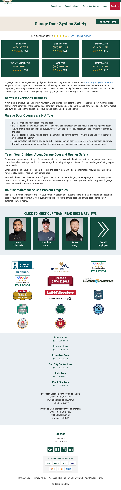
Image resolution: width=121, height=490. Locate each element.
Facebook (57, 449)
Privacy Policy (39, 478)
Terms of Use (24, 478)
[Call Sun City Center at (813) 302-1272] (20, 66)
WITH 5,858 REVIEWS (81, 36)
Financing (93, 4)
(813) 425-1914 (60, 349)
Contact (116, 4)
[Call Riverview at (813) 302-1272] (101, 47)
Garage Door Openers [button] (91, 12)
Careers (84, 4)
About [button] (106, 12)
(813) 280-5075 (60, 340)
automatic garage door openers (98, 82)
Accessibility (55, 478)
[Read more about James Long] (75, 233)
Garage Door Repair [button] (73, 12)
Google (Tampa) (50, 449)
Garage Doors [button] (56, 12)
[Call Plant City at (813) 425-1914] (101, 66)
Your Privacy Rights (93, 478)
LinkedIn (70, 449)
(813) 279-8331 (60, 376)
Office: (60, 396)
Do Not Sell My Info (73, 478)
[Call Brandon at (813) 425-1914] (60, 47)
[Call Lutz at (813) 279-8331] (60, 66)
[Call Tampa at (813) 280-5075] (20, 47)
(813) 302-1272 (60, 358)
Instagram (64, 449)
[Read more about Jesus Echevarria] (18, 233)
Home (76, 4)
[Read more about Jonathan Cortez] (46, 233)
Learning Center (105, 4)
